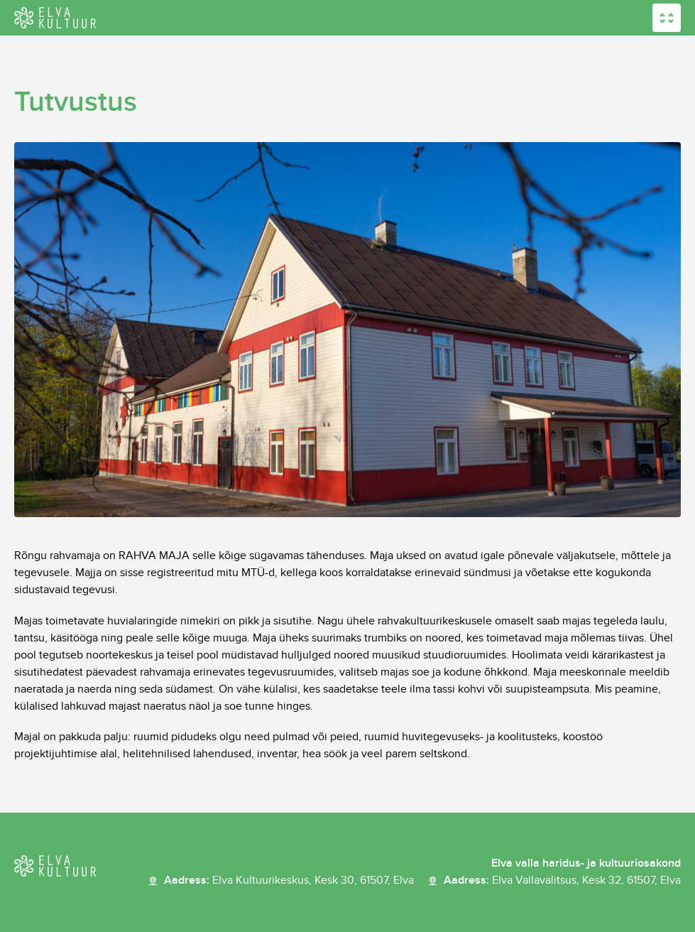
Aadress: (289, 880)
